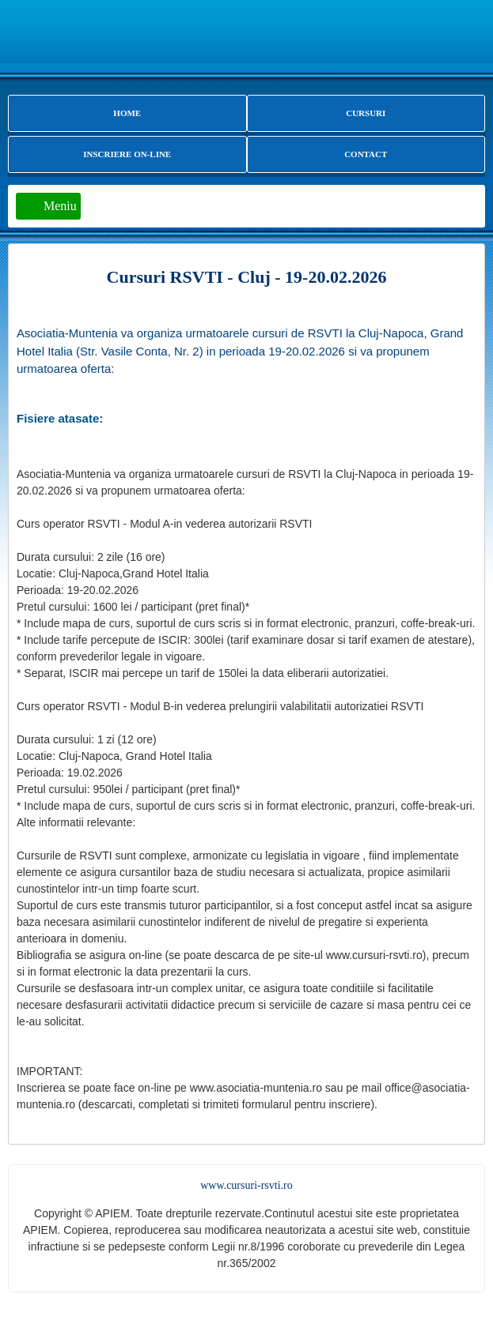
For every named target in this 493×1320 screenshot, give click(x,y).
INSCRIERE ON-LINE (127, 154)
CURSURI (365, 113)
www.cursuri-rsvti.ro (246, 1185)
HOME (127, 113)
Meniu (60, 205)
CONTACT (365, 154)
